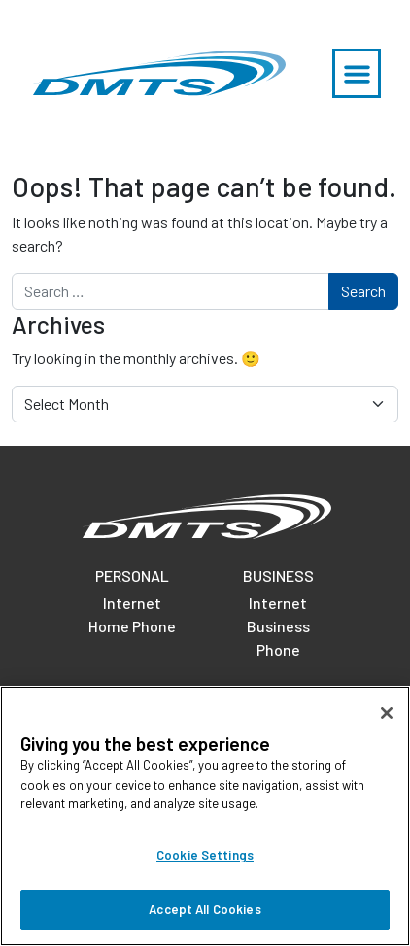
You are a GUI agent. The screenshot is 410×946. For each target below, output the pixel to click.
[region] (205, 816)
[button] (356, 73)
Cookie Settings (205, 854)
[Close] (386, 713)
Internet (132, 602)
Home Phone (132, 626)
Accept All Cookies (204, 909)
